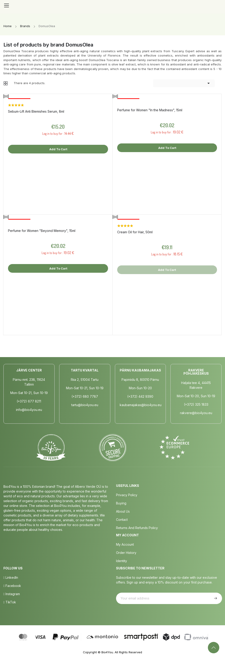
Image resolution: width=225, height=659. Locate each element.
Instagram (11, 594)
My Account (125, 544)
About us (123, 511)
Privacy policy (126, 495)
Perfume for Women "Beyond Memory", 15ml (41, 231)
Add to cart (58, 149)
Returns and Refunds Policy (137, 528)
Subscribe (215, 598)
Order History (126, 553)
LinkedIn (10, 577)
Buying (121, 503)
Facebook (12, 586)
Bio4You (107, 652)
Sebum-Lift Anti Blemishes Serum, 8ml (36, 111)
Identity (121, 561)
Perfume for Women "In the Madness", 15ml (149, 110)
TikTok (9, 602)
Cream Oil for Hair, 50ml (135, 232)
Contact (122, 519)
